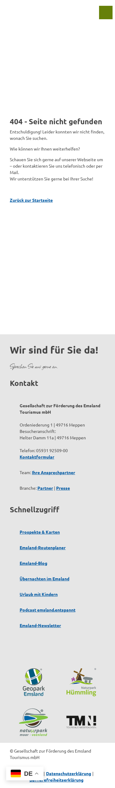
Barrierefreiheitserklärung (56, 780)
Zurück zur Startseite (31, 200)
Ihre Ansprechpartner (53, 472)
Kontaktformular (37, 456)
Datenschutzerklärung (68, 773)
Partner (45, 488)
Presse (63, 488)
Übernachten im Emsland (44, 578)
